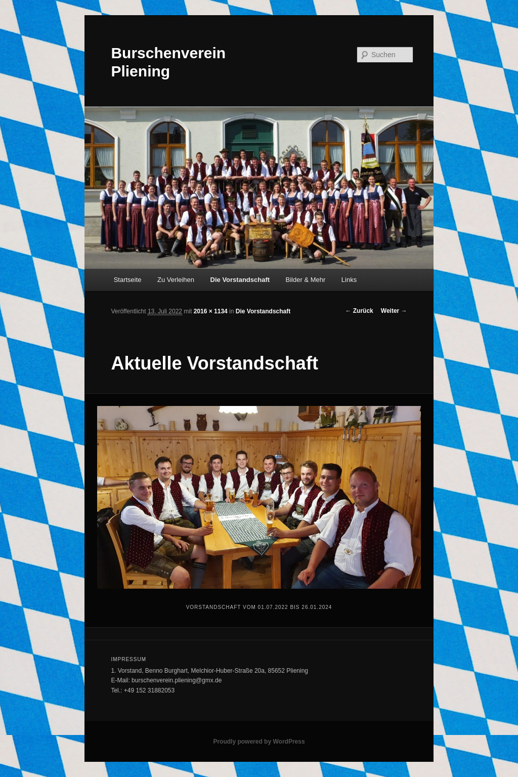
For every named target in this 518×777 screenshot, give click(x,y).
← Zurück (359, 310)
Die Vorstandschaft (240, 279)
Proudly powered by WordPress (259, 741)
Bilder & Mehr (306, 279)
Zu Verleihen (175, 279)
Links (349, 279)
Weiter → (394, 310)
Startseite (128, 279)
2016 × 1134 (211, 311)
